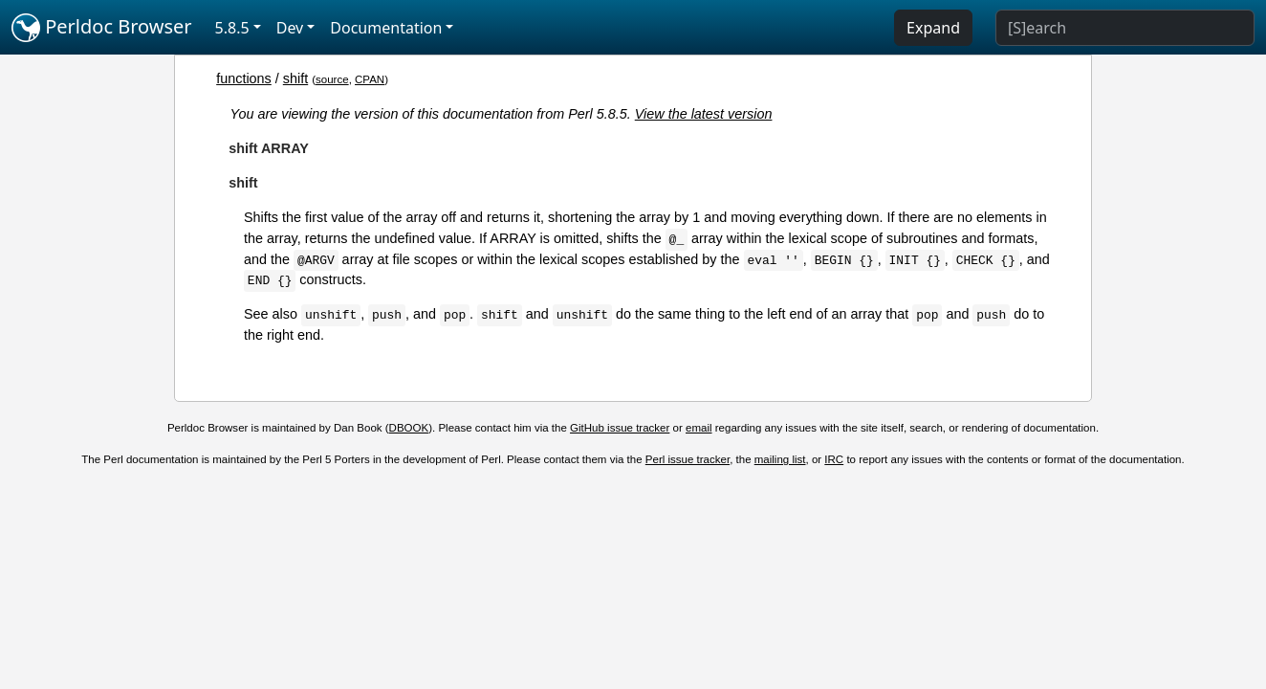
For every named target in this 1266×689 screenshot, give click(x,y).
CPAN (369, 79)
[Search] (1125, 28)
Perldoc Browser (101, 27)
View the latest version (704, 114)
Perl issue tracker (687, 459)
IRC (833, 459)
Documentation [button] (386, 27)
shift (295, 78)
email (699, 427)
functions (244, 78)
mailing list (780, 459)
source (332, 79)
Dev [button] (290, 27)
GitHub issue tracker (619, 427)
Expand (933, 27)
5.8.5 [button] (232, 27)
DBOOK (409, 427)
